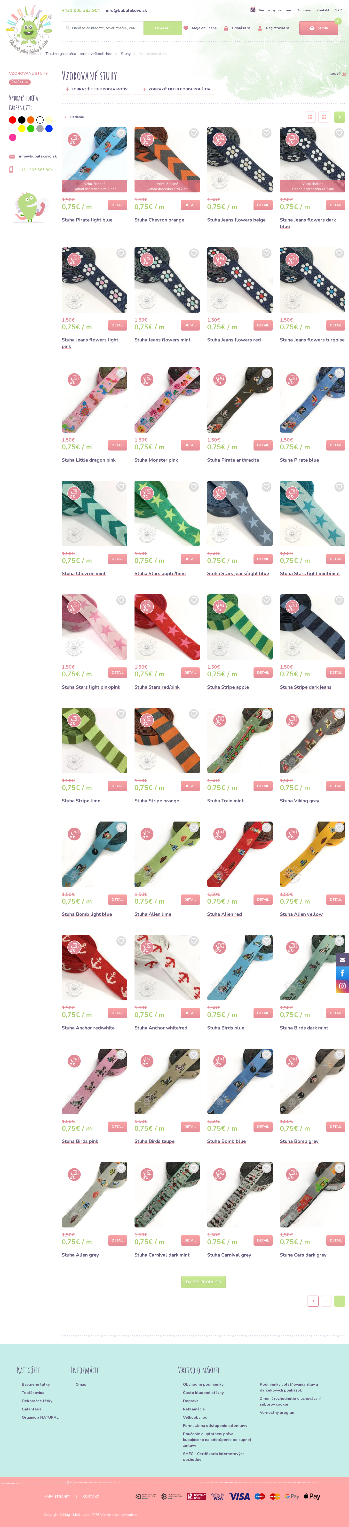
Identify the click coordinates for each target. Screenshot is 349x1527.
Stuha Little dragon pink (89, 460)
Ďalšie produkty (204, 1282)
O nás (81, 1384)
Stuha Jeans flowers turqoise (312, 340)
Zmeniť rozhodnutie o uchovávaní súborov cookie (290, 1401)
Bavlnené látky (36, 1384)
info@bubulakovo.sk (126, 10)
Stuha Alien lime (153, 914)
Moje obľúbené (200, 28)
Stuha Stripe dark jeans (306, 687)
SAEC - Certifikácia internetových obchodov (214, 1456)
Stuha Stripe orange (157, 801)
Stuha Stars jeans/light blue (238, 573)
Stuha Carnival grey (229, 1255)
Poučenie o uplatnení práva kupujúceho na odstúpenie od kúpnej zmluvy (217, 1439)
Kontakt (323, 10)
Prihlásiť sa (237, 28)
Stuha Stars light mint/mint (310, 573)
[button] (179, 117)
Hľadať (163, 28)
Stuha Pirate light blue (87, 220)
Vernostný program (270, 10)
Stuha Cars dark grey (303, 1255)
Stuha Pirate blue (299, 460)
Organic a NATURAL (40, 1417)
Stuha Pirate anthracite (233, 460)
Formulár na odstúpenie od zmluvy (215, 1425)
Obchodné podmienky (203, 1384)
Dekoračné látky (37, 1401)
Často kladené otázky (203, 1392)
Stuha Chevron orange (159, 220)
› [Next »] (340, 1301)
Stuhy (126, 53)
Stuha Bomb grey (299, 1141)
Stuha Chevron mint (84, 573)
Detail (118, 205)
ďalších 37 (19, 82)
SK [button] (337, 10)
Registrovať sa (274, 28)
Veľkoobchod (195, 1417)
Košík (318, 28)
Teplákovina (33, 1392)
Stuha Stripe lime (81, 801)
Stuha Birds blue (225, 1028)
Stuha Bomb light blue (87, 914)
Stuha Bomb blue (226, 1141)
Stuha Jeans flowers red (234, 340)
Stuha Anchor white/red (161, 1028)
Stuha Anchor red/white (88, 1028)
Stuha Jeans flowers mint (162, 340)
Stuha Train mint (225, 801)
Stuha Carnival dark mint (162, 1255)
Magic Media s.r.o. (76, 1514)
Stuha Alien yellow (301, 914)
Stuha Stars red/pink (157, 687)
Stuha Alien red (224, 914)
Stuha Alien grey (80, 1255)
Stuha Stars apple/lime (160, 573)
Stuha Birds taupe (154, 1141)
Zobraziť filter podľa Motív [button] (99, 89)
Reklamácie (194, 1409)
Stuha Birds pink (80, 1141)
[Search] (122, 28)
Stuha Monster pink (156, 460)
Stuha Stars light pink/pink (91, 687)
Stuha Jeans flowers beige (236, 220)
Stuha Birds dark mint (304, 1028)
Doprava (304, 10)
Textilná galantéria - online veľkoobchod (79, 53)
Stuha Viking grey (299, 801)
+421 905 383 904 (81, 10)
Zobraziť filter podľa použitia (176, 89)
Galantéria (31, 1409)
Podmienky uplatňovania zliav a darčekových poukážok (289, 1387)
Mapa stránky (57, 1496)
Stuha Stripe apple (228, 687)
